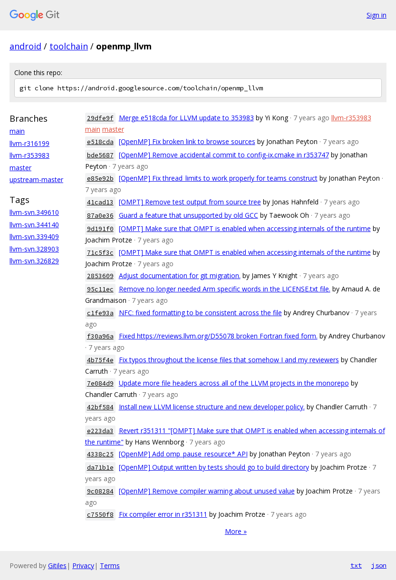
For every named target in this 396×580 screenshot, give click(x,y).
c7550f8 (100, 515)
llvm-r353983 (29, 155)
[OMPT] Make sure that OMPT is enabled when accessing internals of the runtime (245, 228)
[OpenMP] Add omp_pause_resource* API (183, 453)
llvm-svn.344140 (34, 224)
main (17, 130)
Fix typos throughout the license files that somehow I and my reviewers (229, 359)
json (378, 565)
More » (236, 531)
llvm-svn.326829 (34, 260)
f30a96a (100, 336)
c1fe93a (100, 313)
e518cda (100, 142)
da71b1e (100, 468)
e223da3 (100, 431)
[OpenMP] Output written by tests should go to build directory (214, 467)
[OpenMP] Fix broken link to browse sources (187, 141)
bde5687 (100, 155)
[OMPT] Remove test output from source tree (190, 201)
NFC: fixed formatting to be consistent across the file (200, 312)
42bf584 (100, 407)
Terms (110, 565)
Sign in (376, 14)
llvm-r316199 (29, 143)
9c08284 (100, 491)
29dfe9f (100, 118)
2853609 (100, 276)
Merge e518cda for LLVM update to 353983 (186, 117)
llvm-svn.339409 (34, 236)
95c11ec (100, 289)
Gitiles (57, 565)
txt (356, 565)
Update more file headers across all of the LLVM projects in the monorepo (234, 382)
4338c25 (100, 454)
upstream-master (36, 179)
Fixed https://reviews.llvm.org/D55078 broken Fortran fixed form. (218, 335)
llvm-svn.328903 (34, 248)
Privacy (83, 565)
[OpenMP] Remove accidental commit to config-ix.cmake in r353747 (224, 154)
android (25, 46)
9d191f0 (100, 229)
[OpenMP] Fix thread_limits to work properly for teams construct (218, 178)
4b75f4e (100, 360)
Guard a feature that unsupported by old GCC (188, 215)
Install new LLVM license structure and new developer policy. (212, 406)
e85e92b (100, 178)
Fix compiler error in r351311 (163, 514)
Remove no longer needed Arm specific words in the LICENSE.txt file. (224, 288)
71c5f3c (100, 253)
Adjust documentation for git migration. (180, 275)
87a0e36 (100, 216)
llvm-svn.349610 (34, 212)
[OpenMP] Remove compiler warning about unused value (207, 490)
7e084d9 (100, 383)
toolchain (68, 46)
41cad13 (100, 202)
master (20, 167)
